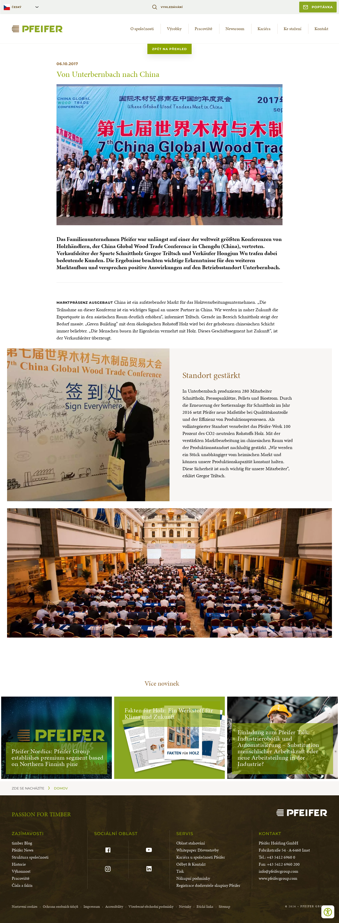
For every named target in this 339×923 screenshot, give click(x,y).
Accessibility (114, 906)
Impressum (92, 906)
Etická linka (205, 906)
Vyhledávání (167, 7)
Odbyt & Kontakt (191, 864)
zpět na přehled (169, 49)
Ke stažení (292, 29)
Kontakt (321, 29)
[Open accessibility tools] (327, 911)
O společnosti (142, 29)
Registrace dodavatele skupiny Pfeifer (208, 885)
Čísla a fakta (22, 885)
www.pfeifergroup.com (278, 878)
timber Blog (22, 843)
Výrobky (174, 29)
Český (16, 7)
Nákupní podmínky (193, 878)
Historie (19, 864)
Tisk (180, 871)
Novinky (185, 906)
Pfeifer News (22, 850)
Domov (61, 788)
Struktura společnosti (30, 857)
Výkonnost (21, 871)
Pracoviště (203, 29)
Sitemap (224, 906)
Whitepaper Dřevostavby (197, 850)
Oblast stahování (190, 843)
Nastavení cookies (24, 906)
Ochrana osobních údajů (60, 906)
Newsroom (235, 29)
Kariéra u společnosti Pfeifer (200, 857)
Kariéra (264, 29)
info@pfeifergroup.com (278, 871)
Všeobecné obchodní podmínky (151, 906)
